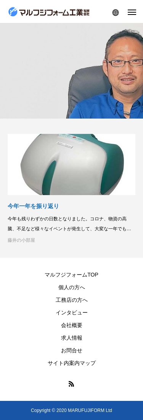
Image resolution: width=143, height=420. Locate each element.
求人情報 (71, 338)
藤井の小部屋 (21, 240)
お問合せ (71, 350)
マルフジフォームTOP (71, 275)
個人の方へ (71, 287)
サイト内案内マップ (72, 363)
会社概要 (71, 325)
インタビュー (72, 312)
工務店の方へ (72, 300)
